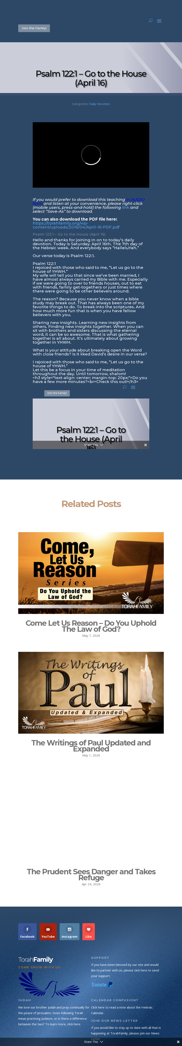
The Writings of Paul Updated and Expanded (91, 745)
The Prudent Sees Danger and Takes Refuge (91, 865)
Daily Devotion (99, 104)
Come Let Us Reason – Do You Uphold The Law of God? (91, 626)
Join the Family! (34, 28)
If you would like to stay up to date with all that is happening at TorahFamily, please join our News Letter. (126, 1024)
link (125, 207)
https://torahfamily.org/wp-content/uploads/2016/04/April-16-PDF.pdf (76, 225)
